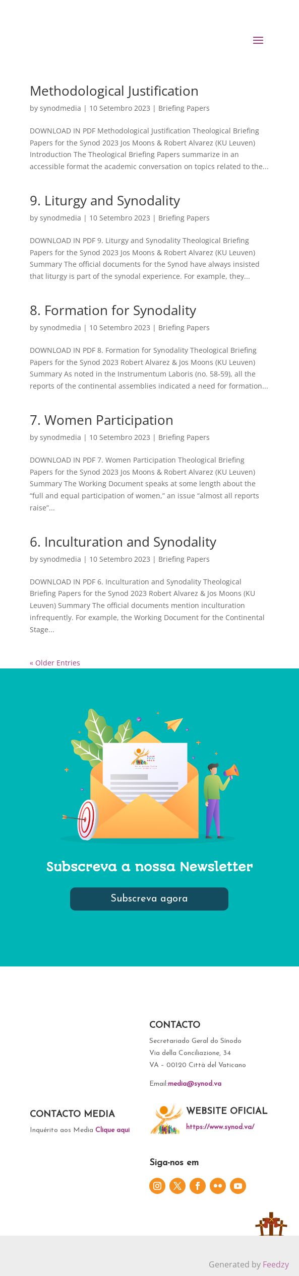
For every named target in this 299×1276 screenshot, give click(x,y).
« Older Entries (55, 662)
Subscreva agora (149, 899)
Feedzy (276, 1264)
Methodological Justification (114, 91)
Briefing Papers (184, 108)
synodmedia (60, 108)
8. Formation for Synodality (113, 310)
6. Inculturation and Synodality (123, 542)
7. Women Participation (101, 420)
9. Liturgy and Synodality (105, 200)
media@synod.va (194, 1084)
